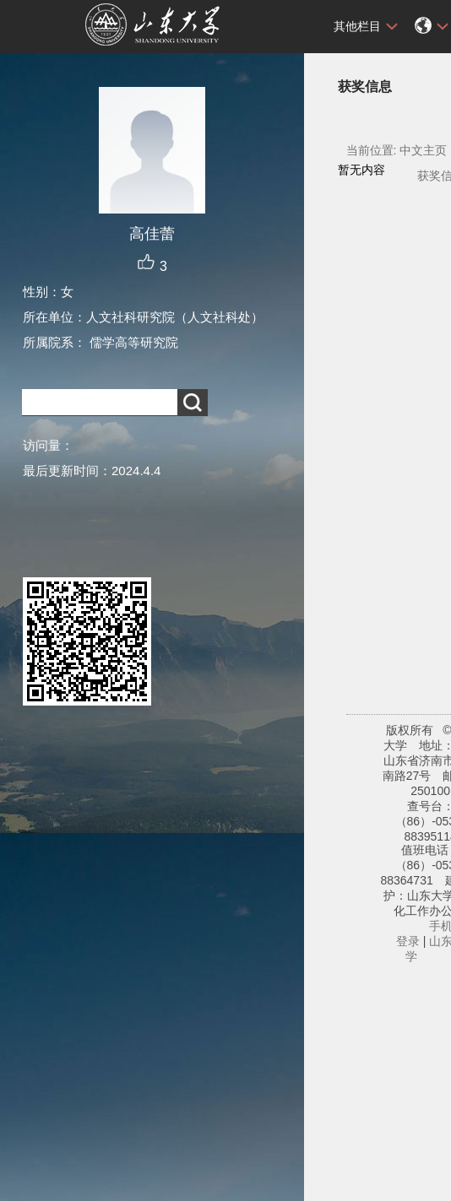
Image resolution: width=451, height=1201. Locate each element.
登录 (408, 941)
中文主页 (423, 150)
